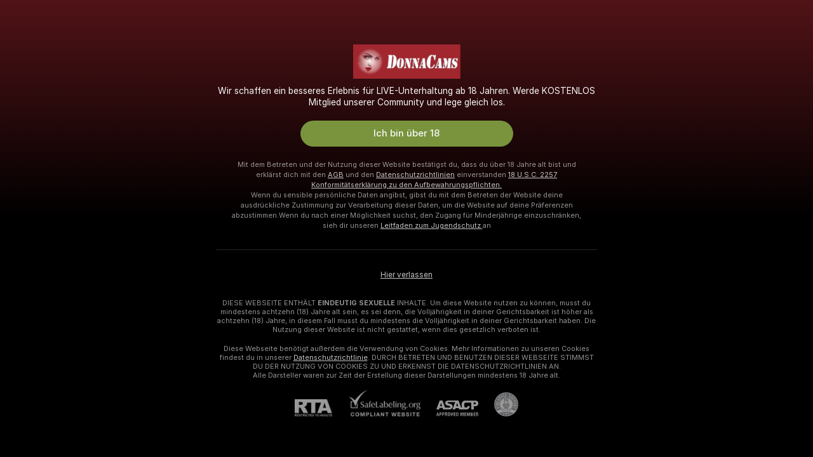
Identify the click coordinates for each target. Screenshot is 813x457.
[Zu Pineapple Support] (498, 404)
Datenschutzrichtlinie (330, 357)
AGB (336, 174)
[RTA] (321, 407)
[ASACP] (449, 408)
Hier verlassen (406, 274)
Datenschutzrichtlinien (415, 174)
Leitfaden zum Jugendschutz (431, 225)
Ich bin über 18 (406, 133)
